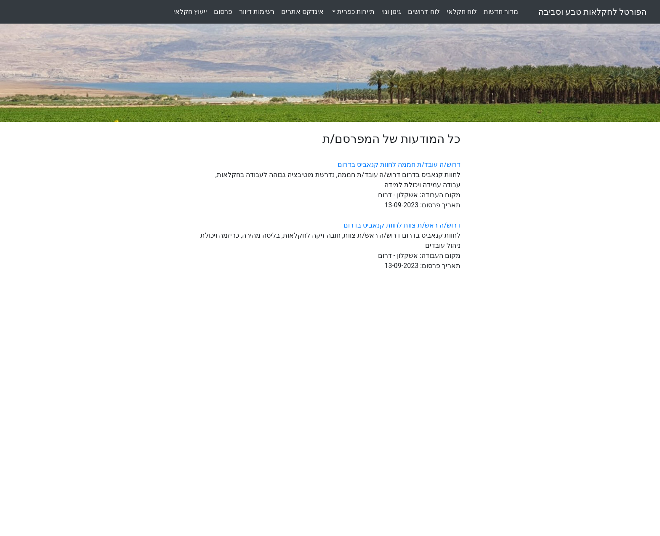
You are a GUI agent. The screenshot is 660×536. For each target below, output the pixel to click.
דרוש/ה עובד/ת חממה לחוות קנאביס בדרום (399, 165)
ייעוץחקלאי (190, 12)
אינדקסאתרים (302, 12)
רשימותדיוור (256, 12)
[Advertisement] (535, 258)
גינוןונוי (391, 12)
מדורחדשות (501, 12)
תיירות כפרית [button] (355, 12)
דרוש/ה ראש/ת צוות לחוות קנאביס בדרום (401, 225)
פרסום (223, 12)
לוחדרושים (423, 12)
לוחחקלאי (462, 12)
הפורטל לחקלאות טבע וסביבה (592, 12)
